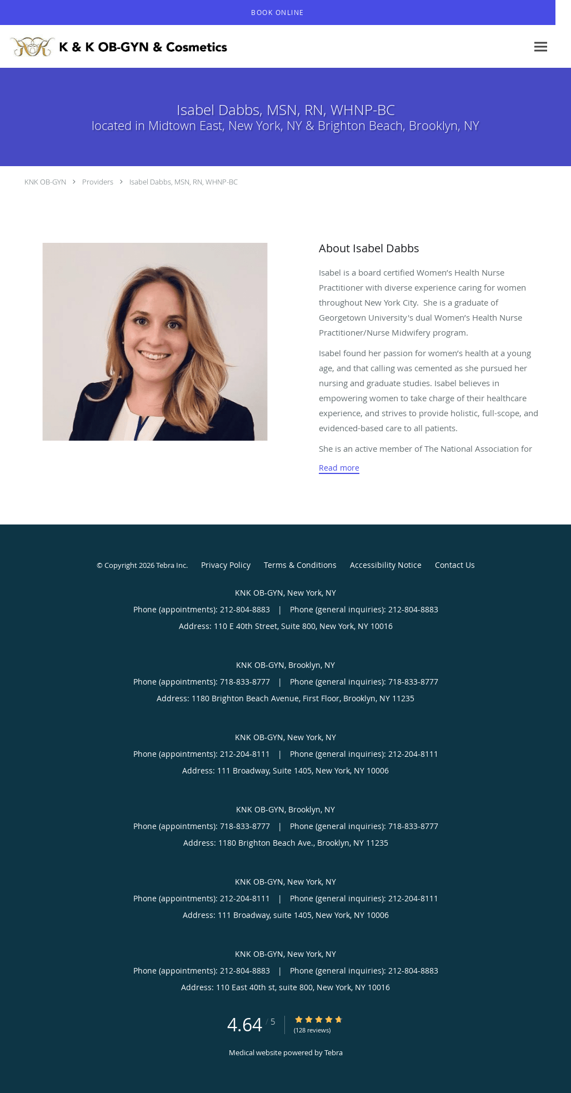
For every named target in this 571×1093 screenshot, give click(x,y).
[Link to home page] (116, 47)
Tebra (333, 1052)
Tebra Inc (171, 565)
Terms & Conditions (300, 565)
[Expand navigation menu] (540, 47)
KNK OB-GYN (45, 182)
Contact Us (455, 565)
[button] (277, 13)
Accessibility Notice (386, 565)
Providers (97, 182)
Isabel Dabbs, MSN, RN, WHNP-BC (183, 182)
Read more (339, 468)
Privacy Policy (226, 565)
